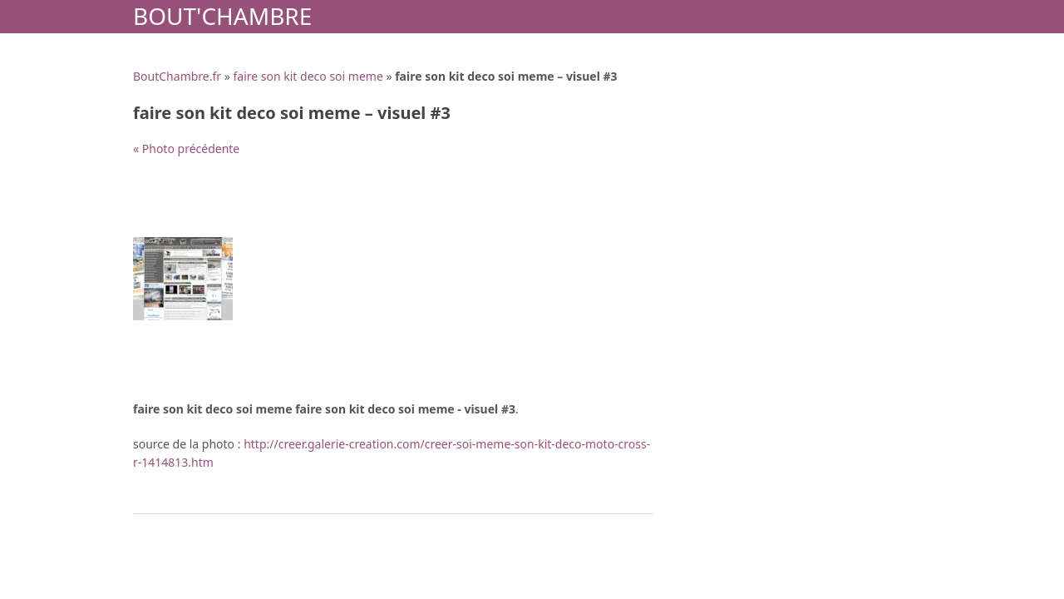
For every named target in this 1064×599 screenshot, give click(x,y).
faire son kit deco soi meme (307, 76)
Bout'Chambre (222, 16)
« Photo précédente (186, 148)
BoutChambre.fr (177, 76)
